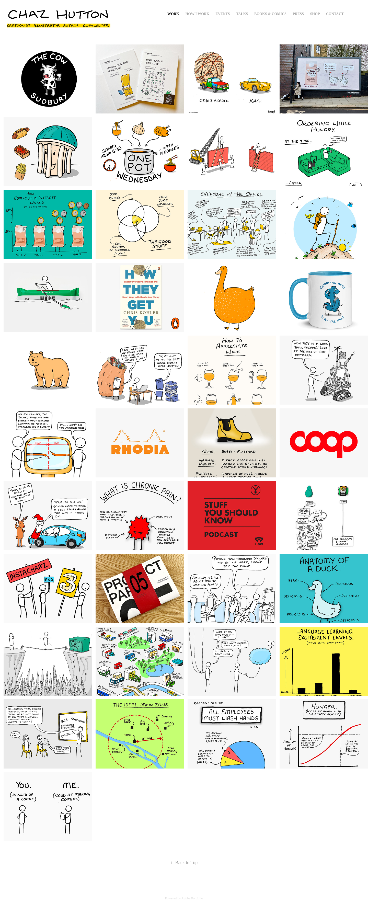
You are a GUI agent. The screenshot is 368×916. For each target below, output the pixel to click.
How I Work (197, 14)
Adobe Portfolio (192, 898)
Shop (315, 14)
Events (223, 14)
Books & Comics (270, 14)
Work (173, 14)
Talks (242, 14)
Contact (335, 14)
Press (298, 14)
